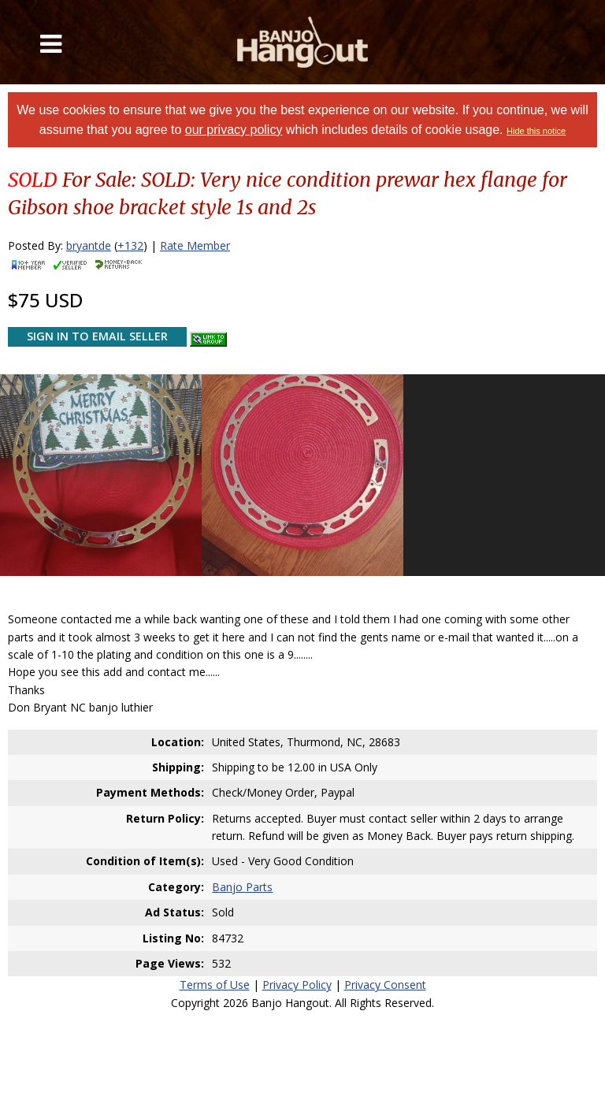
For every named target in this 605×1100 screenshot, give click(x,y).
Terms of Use (215, 984)
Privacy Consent (385, 984)
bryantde (88, 245)
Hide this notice (536, 131)
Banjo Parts (242, 886)
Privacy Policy (297, 984)
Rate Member (195, 245)
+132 (130, 245)
